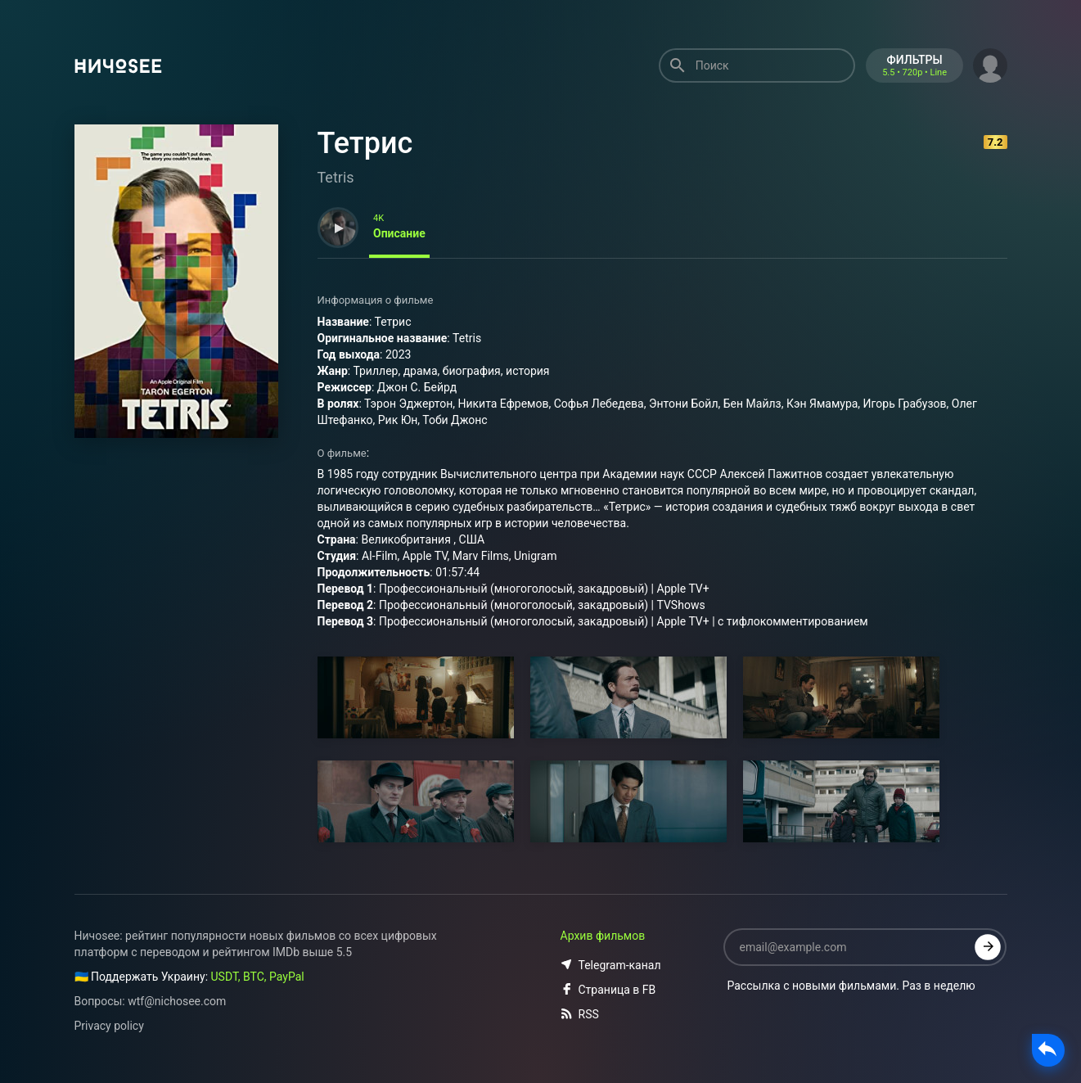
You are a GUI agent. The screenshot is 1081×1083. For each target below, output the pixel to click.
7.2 (995, 142)
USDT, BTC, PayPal (257, 976)
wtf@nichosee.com (177, 1001)
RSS (580, 1014)
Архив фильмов (603, 935)
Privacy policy (109, 1025)
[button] (990, 63)
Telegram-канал (611, 965)
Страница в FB (608, 989)
